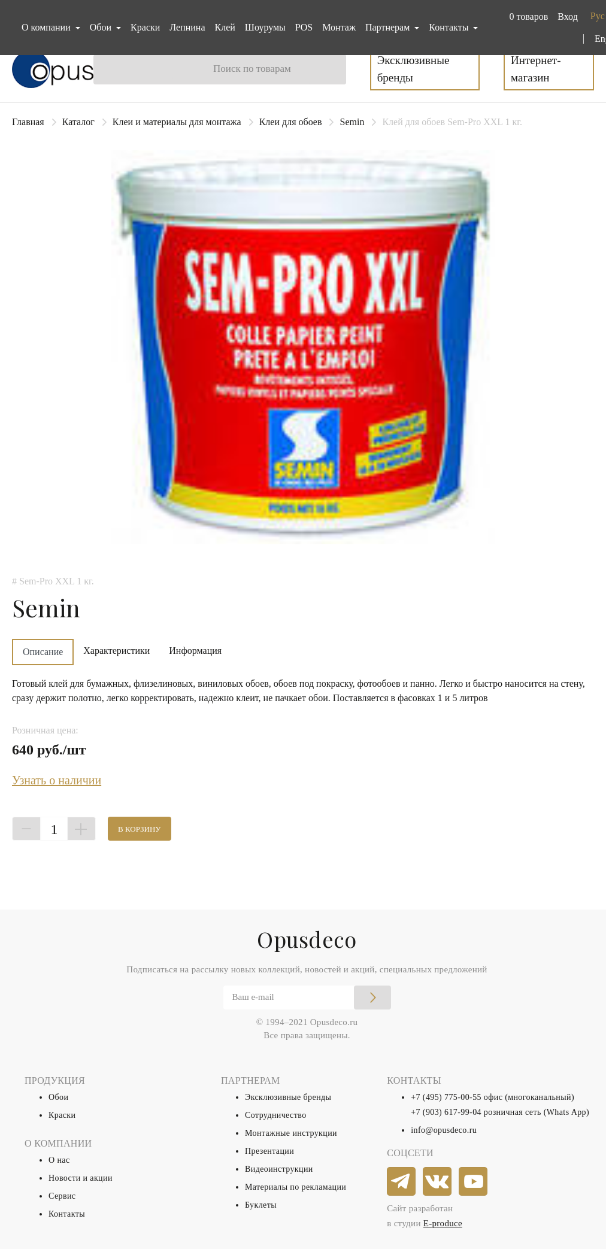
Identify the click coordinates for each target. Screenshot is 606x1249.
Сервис (62, 1196)
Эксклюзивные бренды (413, 69)
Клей (225, 27)
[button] (526, 17)
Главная (28, 122)
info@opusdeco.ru (444, 1130)
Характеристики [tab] (116, 650)
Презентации (269, 1151)
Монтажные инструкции (291, 1133)
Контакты (67, 1213)
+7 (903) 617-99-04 (446, 1112)
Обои (58, 1097)
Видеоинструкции (279, 1169)
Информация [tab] (195, 650)
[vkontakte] (438, 1182)
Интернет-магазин (535, 69)
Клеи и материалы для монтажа (177, 122)
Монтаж (339, 27)
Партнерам (388, 27)
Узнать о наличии (56, 780)
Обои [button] (102, 27)
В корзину (139, 828)
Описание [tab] (43, 652)
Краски (145, 27)
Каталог (78, 122)
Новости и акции (81, 1178)
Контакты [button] (450, 27)
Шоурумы (265, 27)
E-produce (442, 1223)
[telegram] (402, 1182)
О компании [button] (47, 27)
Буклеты (261, 1205)
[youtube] (474, 1182)
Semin (352, 122)
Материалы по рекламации (295, 1187)
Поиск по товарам (252, 68)
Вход (567, 16)
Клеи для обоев (290, 122)
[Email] (307, 997)
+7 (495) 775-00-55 (446, 1097)
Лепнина (187, 27)
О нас (59, 1160)
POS (304, 27)
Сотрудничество (276, 1115)
